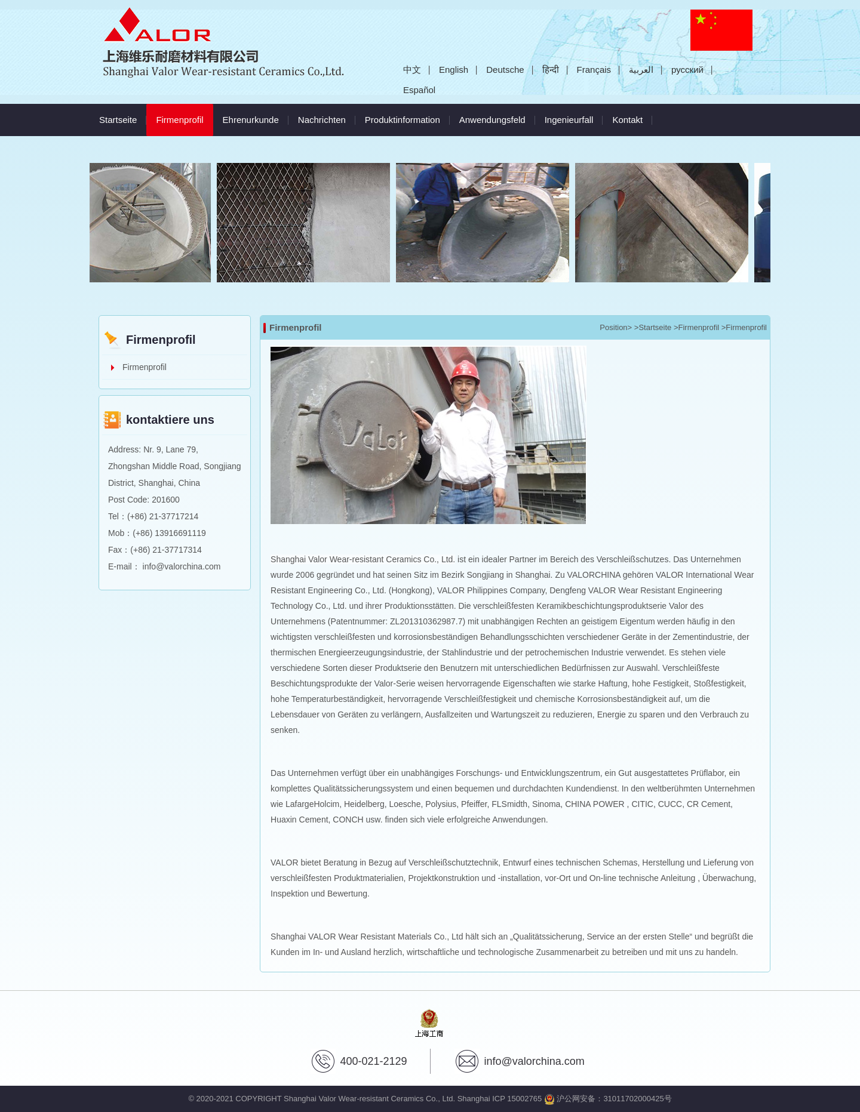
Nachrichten (322, 120)
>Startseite (653, 327)
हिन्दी (550, 69)
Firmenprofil (184, 114)
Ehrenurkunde (251, 120)
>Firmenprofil (696, 327)
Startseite (118, 120)
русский (687, 69)
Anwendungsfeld (492, 120)
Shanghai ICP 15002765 (499, 1098)
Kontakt (627, 120)
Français (594, 69)
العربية (641, 69)
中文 (412, 69)
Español (419, 90)
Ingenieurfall (569, 120)
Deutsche (505, 69)
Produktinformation (402, 120)
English (453, 69)
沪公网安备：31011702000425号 (608, 1098)
